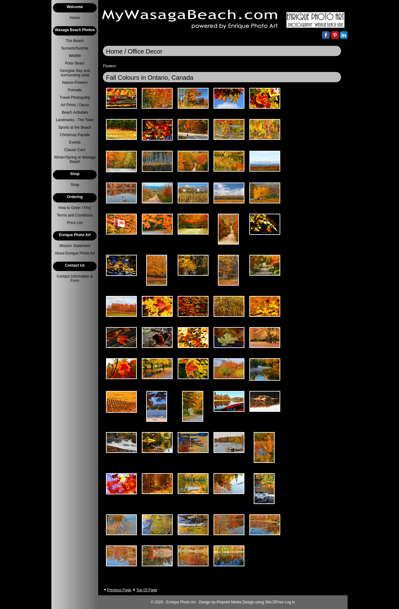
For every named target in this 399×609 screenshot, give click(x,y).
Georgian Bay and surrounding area (75, 73)
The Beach (75, 41)
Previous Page (119, 590)
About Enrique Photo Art (75, 253)
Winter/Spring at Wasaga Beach (75, 159)
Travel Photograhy (75, 97)
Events (75, 142)
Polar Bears (75, 63)
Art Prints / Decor (74, 105)
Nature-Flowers (75, 82)
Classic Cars (74, 150)
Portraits (75, 90)
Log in (290, 602)
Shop (74, 185)
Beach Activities (75, 112)
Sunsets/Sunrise (74, 48)
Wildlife (75, 56)
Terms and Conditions (75, 215)
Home (75, 18)
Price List (74, 223)
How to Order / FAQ (74, 208)
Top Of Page (146, 590)
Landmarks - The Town (75, 120)
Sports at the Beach (74, 127)
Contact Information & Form (75, 278)
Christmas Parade (75, 135)
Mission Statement (75, 246)
